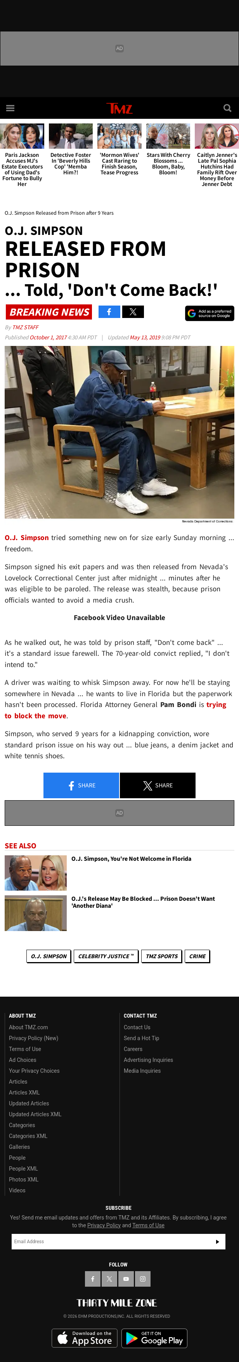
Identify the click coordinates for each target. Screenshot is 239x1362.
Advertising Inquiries (148, 1060)
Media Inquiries (142, 1071)
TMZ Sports (161, 956)
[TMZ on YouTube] (126, 1279)
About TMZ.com (28, 1027)
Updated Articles (29, 1103)
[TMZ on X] (109, 1279)
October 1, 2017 (48, 337)
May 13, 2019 (145, 337)
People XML (23, 1169)
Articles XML (24, 1092)
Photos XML (23, 1179)
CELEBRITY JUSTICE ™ (105, 956)
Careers (133, 1049)
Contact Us (137, 1027)
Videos (17, 1190)
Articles (18, 1082)
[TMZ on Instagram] (143, 1279)
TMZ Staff (25, 327)
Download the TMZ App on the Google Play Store (154, 1338)
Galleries (19, 1147)
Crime (197, 956)
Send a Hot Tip (141, 1038)
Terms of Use (25, 1049)
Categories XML (28, 1136)
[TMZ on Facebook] (92, 1279)
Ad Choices (22, 1060)
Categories (22, 1125)
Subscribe (217, 1241)
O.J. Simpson (48, 956)
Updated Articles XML (35, 1114)
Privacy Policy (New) (33, 1038)
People (17, 1158)
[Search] (228, 108)
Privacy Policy (104, 1225)
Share (81, 785)
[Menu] (11, 108)
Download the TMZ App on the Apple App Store (85, 1338)
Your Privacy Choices (34, 1071)
